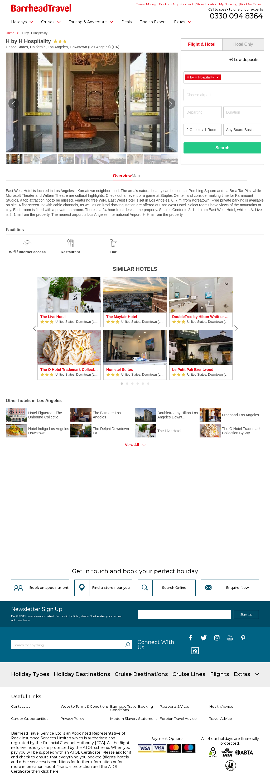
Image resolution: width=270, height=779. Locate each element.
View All (132, 445)
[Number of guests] (202, 130)
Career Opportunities (29, 718)
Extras (183, 21)
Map (158, 176)
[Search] (127, 644)
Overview (111, 176)
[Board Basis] (242, 130)
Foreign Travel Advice (178, 718)
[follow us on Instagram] (216, 639)
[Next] (235, 328)
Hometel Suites (119, 369)
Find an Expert (152, 22)
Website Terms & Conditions (84, 706)
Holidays (22, 21)
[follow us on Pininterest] (243, 639)
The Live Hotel (53, 317)
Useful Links (26, 696)
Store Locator (206, 4)
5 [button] (143, 383)
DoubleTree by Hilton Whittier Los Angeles (201, 317)
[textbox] (225, 95)
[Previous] (34, 328)
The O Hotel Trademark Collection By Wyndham (69, 369)
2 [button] (127, 383)
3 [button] (132, 383)
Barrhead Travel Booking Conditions (131, 708)
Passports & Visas (174, 706)
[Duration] (242, 112)
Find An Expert (251, 4)
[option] (69, 328)
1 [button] (121, 383)
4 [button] (137, 383)
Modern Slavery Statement (133, 718)
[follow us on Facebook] (190, 639)
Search (222, 148)
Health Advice (221, 706)
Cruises (51, 21)
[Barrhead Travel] (41, 8)
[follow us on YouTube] (230, 639)
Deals (126, 22)
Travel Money (146, 4)
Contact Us (20, 706)
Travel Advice (220, 718)
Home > (13, 33)
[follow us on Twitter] (203, 639)
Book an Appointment (176, 4)
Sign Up (246, 614)
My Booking (228, 4)
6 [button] (148, 383)
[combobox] (222, 77)
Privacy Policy (72, 718)
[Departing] (202, 112)
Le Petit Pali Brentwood (192, 369)
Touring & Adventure (91, 21)
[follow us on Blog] (194, 651)
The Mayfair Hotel (121, 317)
